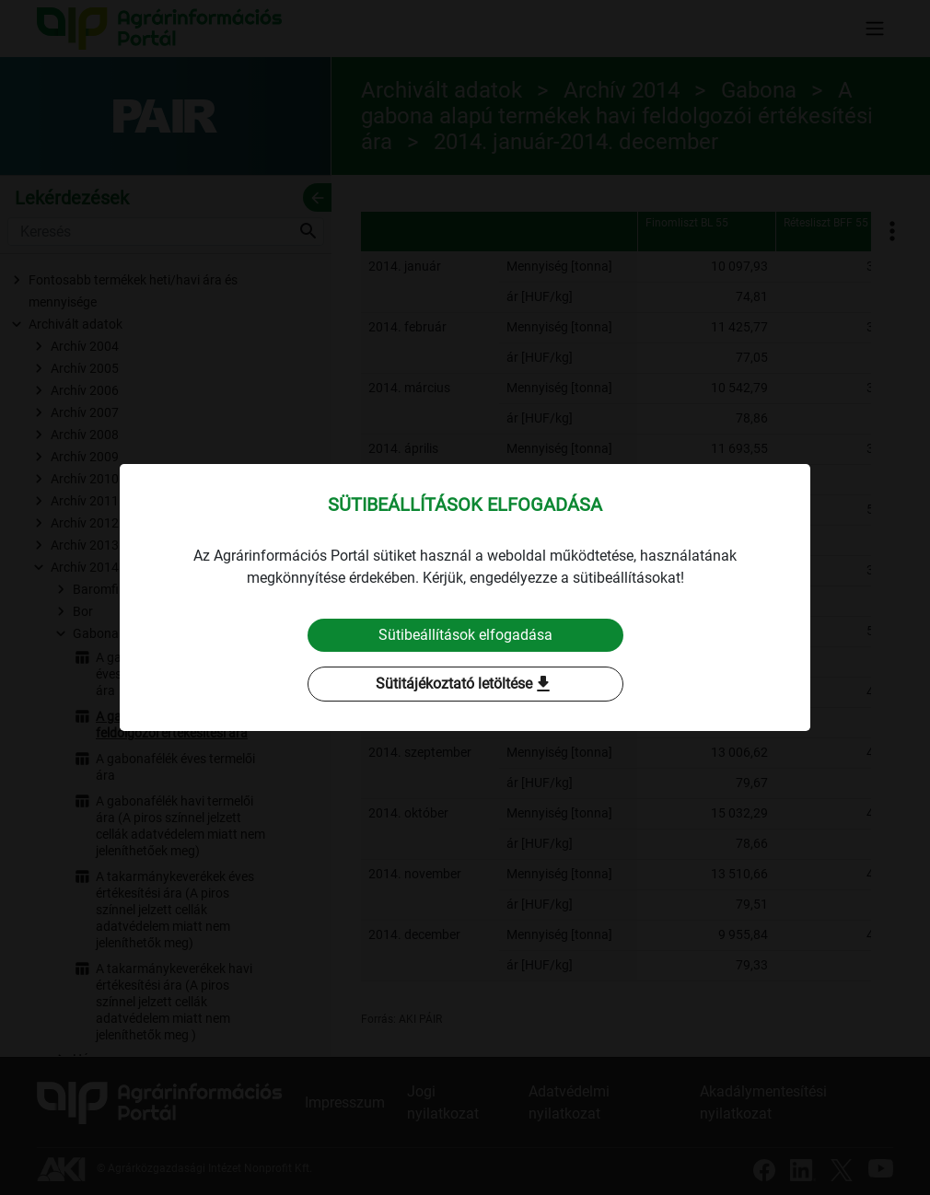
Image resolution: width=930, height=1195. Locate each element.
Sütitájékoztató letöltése (465, 684)
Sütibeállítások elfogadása (465, 635)
